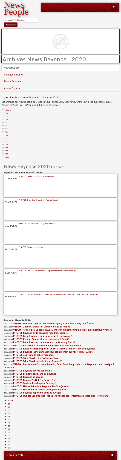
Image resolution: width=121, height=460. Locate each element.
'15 (6, 128)
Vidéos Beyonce (12, 88)
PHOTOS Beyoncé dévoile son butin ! (32, 370)
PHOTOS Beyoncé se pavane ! (32, 247)
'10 (6, 144)
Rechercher (11, 24)
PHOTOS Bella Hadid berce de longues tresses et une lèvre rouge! (48, 270)
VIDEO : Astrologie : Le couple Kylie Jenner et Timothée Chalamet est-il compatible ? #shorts (62, 330)
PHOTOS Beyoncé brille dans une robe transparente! (40, 333)
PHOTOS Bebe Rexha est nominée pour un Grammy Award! (44, 342)
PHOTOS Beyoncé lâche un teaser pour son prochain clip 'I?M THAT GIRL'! (53, 352)
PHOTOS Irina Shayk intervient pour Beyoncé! (37, 361)
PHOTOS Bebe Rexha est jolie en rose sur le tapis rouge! (42, 336)
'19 (6, 116)
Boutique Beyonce (13, 74)
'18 (6, 119)
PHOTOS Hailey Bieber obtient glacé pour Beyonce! (40, 389)
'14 (6, 132)
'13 (6, 135)
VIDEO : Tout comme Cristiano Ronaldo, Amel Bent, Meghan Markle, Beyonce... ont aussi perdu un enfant (59, 366)
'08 (6, 151)
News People (15, 455)
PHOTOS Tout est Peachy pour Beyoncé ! (34, 383)
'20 (6, 113)
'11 (6, 141)
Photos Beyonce (12, 81)
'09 (6, 147)
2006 (7, 157)
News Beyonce (11, 68)
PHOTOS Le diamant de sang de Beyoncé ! (37, 223)
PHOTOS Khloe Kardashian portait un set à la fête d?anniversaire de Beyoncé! (54, 348)
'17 (6, 122)
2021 (8, 109)
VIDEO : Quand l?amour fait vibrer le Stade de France (41, 326)
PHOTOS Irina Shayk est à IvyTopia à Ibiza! (38, 199)
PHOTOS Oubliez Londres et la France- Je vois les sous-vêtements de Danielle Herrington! (59, 294)
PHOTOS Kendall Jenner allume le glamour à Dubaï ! (41, 339)
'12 (6, 138)
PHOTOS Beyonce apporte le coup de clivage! (37, 392)
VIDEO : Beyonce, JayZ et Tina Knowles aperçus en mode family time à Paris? (54, 323)
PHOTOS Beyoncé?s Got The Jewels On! (37, 176)
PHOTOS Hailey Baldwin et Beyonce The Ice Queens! (41, 386)
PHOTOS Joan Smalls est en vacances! (33, 355)
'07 (6, 154)
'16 (6, 125)
